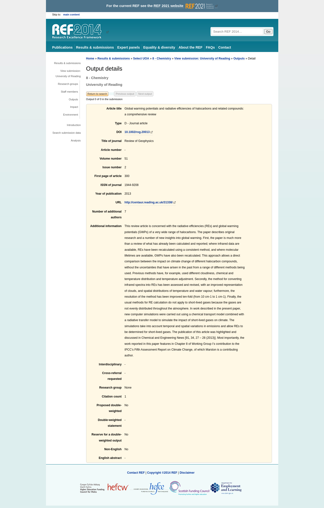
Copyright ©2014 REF (162, 472)
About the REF (191, 47)
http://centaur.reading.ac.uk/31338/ (149, 202)
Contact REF (136, 472)
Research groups (68, 83)
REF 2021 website (184, 6)
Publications (62, 47)
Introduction (74, 125)
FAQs (210, 47)
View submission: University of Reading (68, 73)
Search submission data (67, 132)
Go (268, 31)
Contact (224, 47)
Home (90, 58)
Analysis (76, 140)
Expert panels (128, 47)
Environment (70, 114)
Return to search (97, 93)
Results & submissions (95, 47)
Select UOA (141, 58)
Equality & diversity (159, 47)
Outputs (73, 99)
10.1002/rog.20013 (137, 132)
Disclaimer (187, 472)
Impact (74, 106)
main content (71, 14)
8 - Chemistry (161, 58)
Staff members (69, 91)
